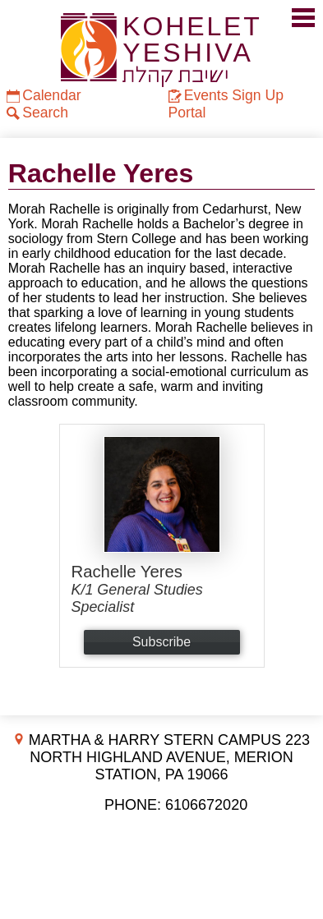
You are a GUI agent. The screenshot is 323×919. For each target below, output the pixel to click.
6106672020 (206, 805)
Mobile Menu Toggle (303, 17)
